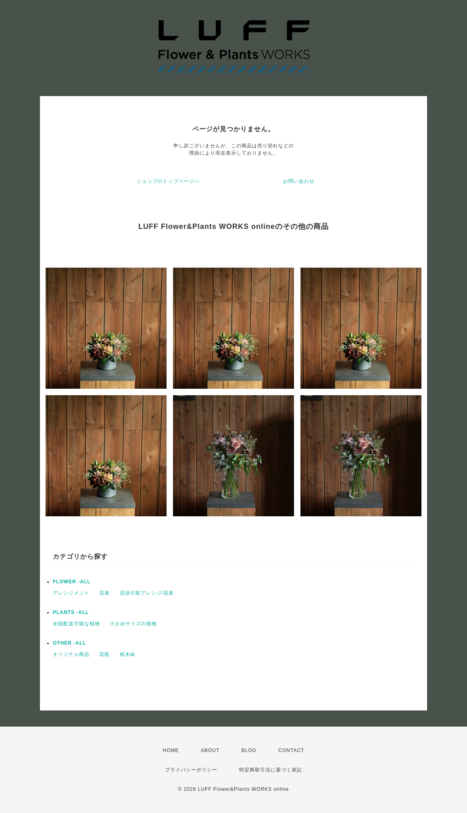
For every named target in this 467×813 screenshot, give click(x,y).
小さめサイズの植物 (133, 624)
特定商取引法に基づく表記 (270, 770)
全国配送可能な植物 (76, 624)
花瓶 (104, 654)
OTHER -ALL (69, 643)
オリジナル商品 (71, 654)
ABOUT (210, 750)
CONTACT (291, 750)
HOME (171, 750)
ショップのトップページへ (168, 181)
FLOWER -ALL (72, 582)
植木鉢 (128, 654)
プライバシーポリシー (191, 770)
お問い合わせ (299, 181)
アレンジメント (71, 593)
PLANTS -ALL (71, 612)
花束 (104, 593)
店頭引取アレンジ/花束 (147, 593)
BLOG (249, 750)
